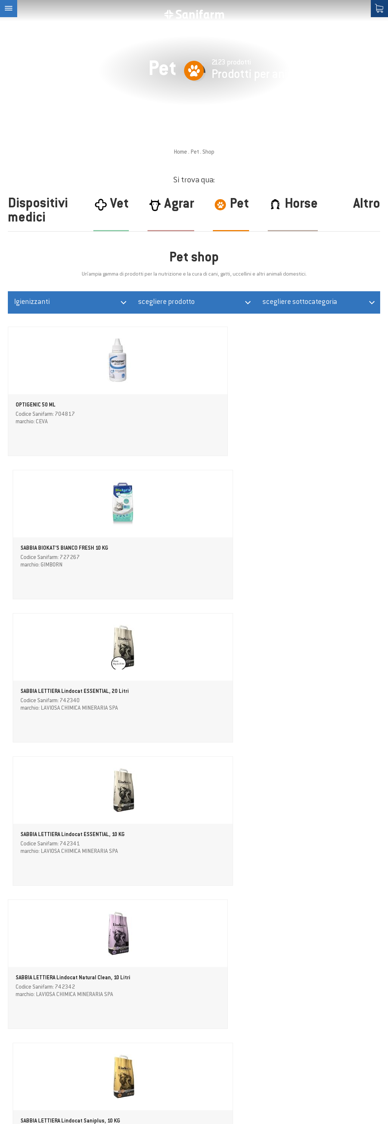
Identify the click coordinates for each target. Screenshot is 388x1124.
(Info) (360, 953)
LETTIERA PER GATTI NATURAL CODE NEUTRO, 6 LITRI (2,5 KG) (145, 694)
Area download (133, 1061)
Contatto (126, 1070)
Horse (121, 1014)
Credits (194, 1109)
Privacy (350, 953)
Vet (118, 1033)
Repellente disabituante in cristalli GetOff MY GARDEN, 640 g (48, 694)
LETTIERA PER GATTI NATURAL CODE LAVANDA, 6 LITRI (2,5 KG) (241, 694)
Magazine (127, 1042)
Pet (194, 152)
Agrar (121, 1005)
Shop (120, 1052)
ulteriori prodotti (194, 905)
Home (180, 152)
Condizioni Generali (139, 1080)
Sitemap (276, 1109)
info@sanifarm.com (35, 1042)
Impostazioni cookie (234, 1109)
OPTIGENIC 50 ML (36, 409)
